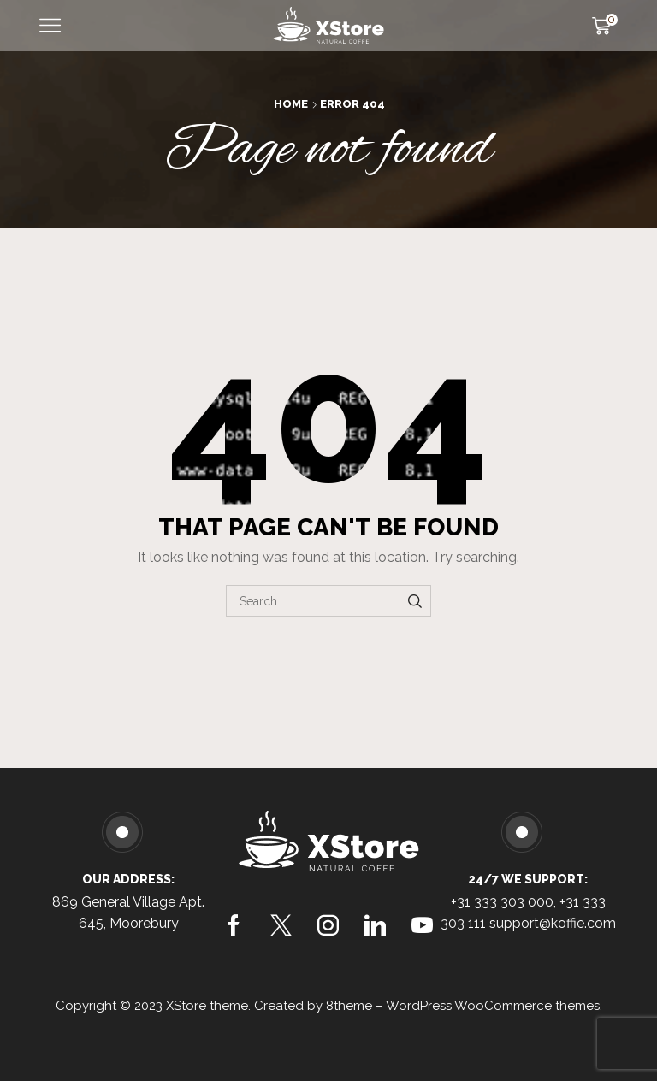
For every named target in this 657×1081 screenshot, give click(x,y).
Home (291, 103)
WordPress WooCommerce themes (493, 1005)
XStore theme (207, 1005)
